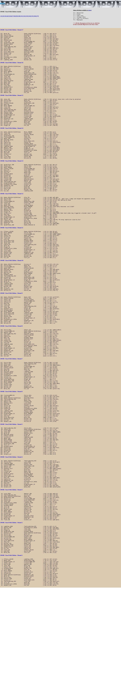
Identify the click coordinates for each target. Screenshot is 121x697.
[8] (15, 16)
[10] (19, 16)
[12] (24, 16)
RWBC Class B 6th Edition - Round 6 (11, 462)
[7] (13, 16)
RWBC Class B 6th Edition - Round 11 (11, 266)
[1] (1, 16)
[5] (9, 16)
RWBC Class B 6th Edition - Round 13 (11, 186)
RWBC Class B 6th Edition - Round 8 (11, 384)
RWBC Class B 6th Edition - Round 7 (11, 423)
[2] (3, 16)
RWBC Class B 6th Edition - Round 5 (11, 502)
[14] (29, 16)
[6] (11, 16)
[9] (17, 16)
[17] (37, 16)
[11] (22, 16)
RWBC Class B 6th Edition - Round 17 (11, 30)
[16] (35, 16)
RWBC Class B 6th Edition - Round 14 (11, 147)
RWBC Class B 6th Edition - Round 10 (11, 306)
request (90, 10)
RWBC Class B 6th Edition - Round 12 (11, 226)
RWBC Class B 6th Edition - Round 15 (11, 108)
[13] (27, 16)
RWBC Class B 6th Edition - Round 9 (11, 345)
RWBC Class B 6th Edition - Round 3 (11, 580)
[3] (5, 16)
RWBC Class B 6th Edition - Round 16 (11, 69)
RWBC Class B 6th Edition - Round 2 (11, 619)
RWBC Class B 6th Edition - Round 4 (11, 541)
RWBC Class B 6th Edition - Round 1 (11, 658)
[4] (7, 16)
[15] (32, 16)
